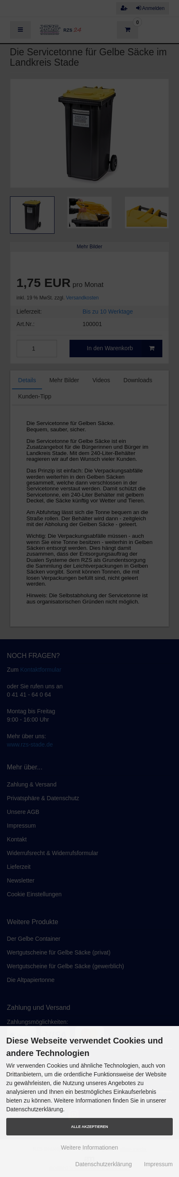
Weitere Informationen (89, 1147)
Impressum (158, 1164)
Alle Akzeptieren (89, 1127)
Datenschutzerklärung (103, 1164)
